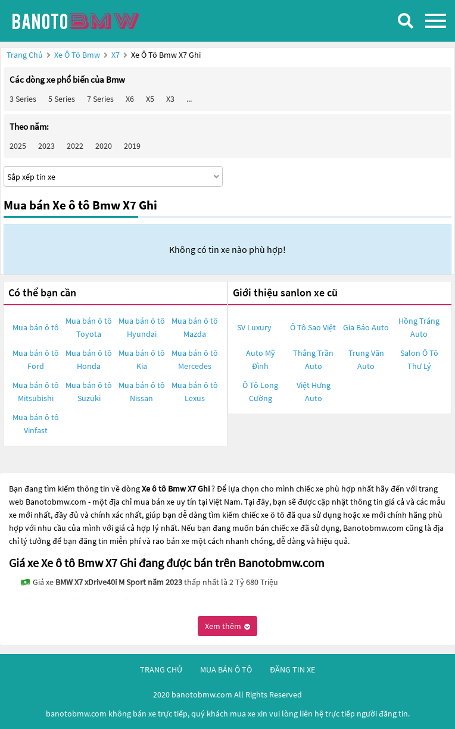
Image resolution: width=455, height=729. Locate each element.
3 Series (23, 98)
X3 (170, 98)
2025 (18, 145)
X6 (130, 98)
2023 (46, 145)
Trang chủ (25, 54)
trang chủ (161, 669)
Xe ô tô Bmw (77, 54)
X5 (150, 98)
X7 (116, 54)
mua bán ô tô (226, 669)
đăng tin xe (292, 669)
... (189, 98)
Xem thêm (227, 626)
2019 (132, 145)
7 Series (100, 98)
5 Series (61, 98)
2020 (103, 145)
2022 (75, 145)
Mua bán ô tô (36, 327)
